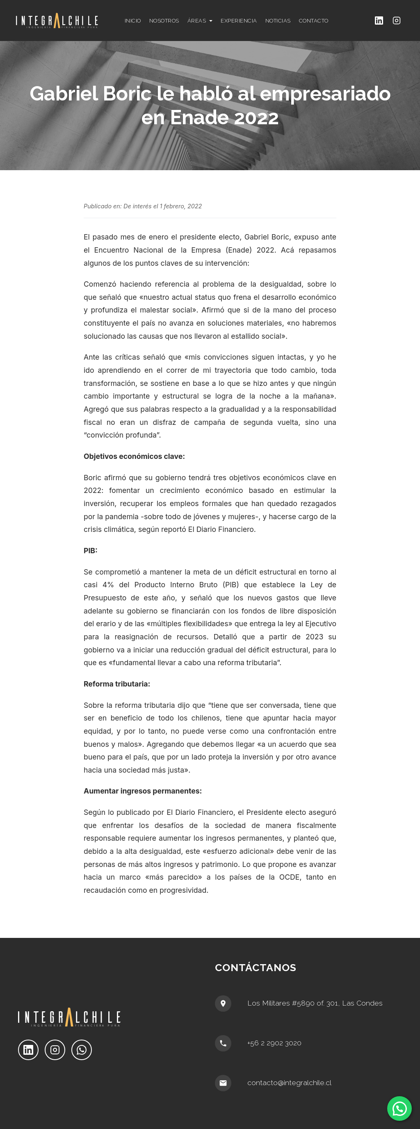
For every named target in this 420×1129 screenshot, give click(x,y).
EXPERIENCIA (239, 21)
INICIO (133, 21)
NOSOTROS (164, 21)
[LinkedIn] (379, 21)
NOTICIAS (278, 21)
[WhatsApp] (81, 1050)
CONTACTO (314, 21)
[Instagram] (397, 21)
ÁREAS (196, 21)
